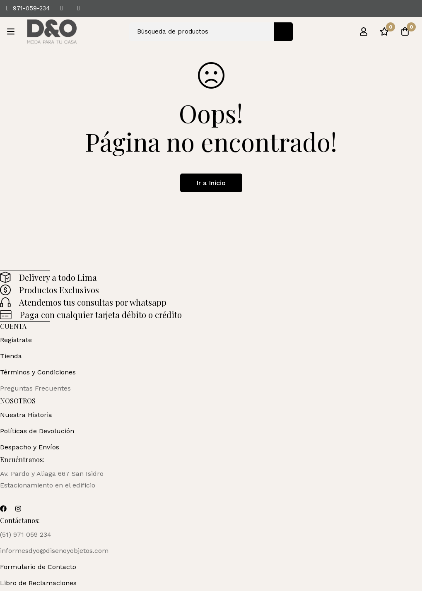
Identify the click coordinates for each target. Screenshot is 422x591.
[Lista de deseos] (384, 31)
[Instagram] (18, 508)
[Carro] (405, 31)
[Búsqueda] (283, 31)
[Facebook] (3, 508)
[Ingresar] (363, 31)
